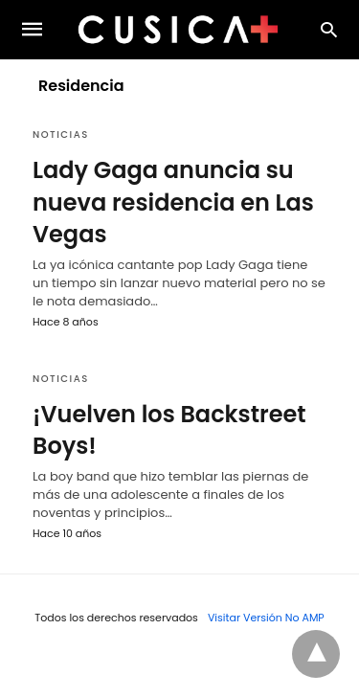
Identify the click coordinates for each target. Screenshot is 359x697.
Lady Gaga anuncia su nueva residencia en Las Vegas (173, 202)
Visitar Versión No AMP (266, 617)
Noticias (61, 134)
